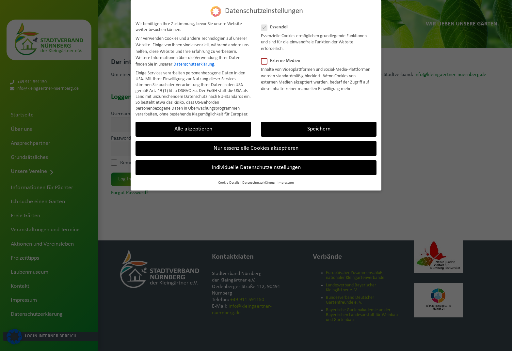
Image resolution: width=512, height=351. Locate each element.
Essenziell (277, 26)
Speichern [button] (318, 128)
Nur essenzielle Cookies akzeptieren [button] (256, 147)
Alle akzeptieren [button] (193, 128)
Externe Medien (283, 60)
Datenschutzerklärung (193, 63)
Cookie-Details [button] (228, 181)
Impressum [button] (286, 181)
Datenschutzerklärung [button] (258, 181)
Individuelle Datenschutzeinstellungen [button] (256, 166)
